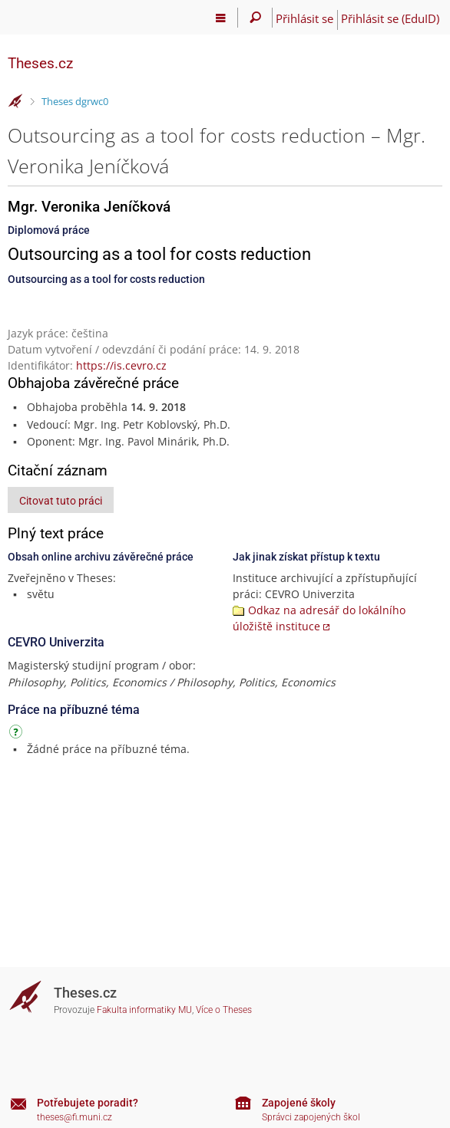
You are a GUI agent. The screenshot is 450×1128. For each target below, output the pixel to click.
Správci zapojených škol (311, 1117)
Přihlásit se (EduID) (390, 18)
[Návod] (17, 734)
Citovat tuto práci (60, 501)
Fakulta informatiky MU (144, 1010)
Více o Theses (224, 1010)
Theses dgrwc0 (74, 101)
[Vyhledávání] (255, 18)
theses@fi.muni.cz (74, 1117)
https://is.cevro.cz (121, 365)
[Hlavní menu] (220, 18)
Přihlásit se (304, 18)
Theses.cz (40, 63)
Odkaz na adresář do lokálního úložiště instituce (319, 618)
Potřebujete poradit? (87, 1103)
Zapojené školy (299, 1103)
